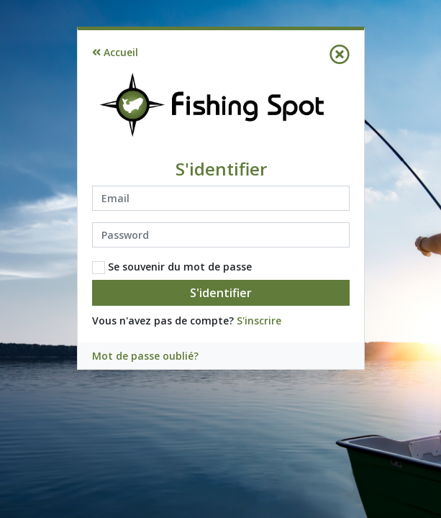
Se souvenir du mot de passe (172, 267)
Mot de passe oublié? (145, 356)
